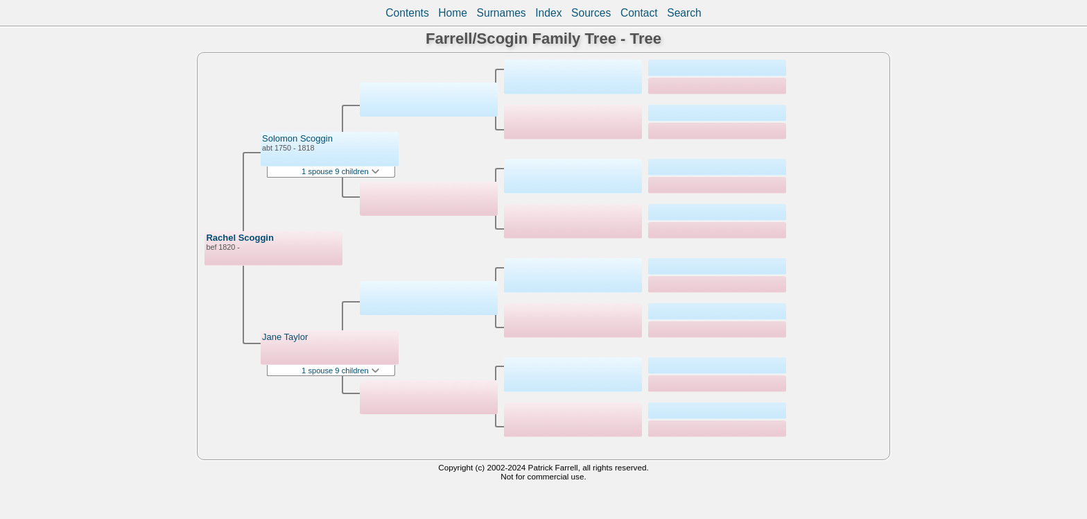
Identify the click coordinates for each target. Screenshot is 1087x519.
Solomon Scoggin (297, 138)
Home (452, 13)
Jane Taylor (285, 337)
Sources (591, 13)
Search (684, 13)
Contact (639, 13)
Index (548, 13)
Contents (406, 13)
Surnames (501, 13)
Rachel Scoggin (240, 237)
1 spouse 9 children (340, 171)
